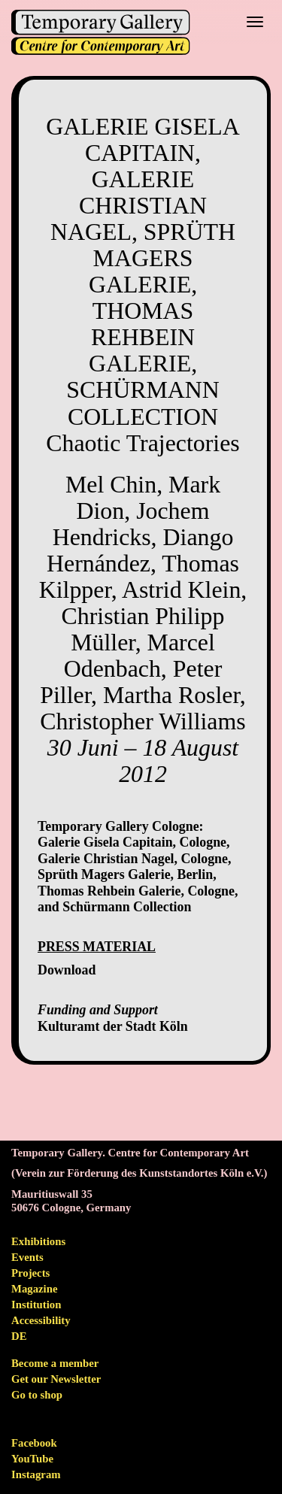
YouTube (32, 1459)
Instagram (36, 1474)
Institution (36, 1305)
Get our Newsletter (56, 1379)
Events (27, 1257)
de (19, 1336)
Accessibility (41, 1320)
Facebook (34, 1443)
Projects (30, 1273)
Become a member (55, 1363)
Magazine (34, 1289)
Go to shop (36, 1395)
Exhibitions (38, 1241)
